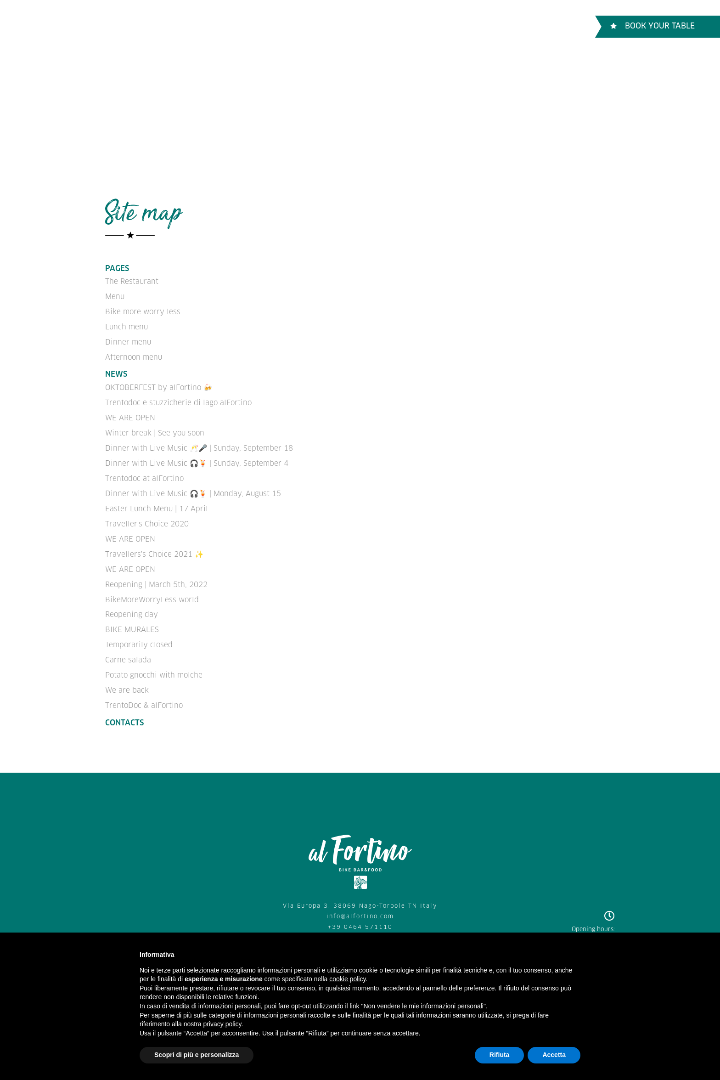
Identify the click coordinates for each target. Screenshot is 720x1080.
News (116, 372)
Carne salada (127, 649)
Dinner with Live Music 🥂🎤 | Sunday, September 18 (198, 443)
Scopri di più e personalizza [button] (196, 1054)
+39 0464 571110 (360, 913)
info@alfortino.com (360, 903)
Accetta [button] (554, 1054)
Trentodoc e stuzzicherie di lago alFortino (178, 399)
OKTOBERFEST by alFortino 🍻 (158, 385)
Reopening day (131, 605)
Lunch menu (126, 325)
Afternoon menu (133, 354)
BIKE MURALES (131, 619)
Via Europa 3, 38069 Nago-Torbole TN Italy (360, 893)
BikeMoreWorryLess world (151, 590)
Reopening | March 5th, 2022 (156, 575)
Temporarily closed (139, 634)
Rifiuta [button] (499, 1054)
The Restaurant (150, 26)
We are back (127, 678)
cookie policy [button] (347, 979)
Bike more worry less (276, 26)
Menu (207, 26)
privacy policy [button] (222, 1024)
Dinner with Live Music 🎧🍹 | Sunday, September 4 (196, 458)
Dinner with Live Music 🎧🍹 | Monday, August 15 (192, 487)
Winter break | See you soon (154, 428)
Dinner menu (127, 340)
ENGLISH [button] (547, 25)
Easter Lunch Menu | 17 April (156, 502)
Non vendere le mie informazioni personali (423, 1006)
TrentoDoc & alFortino (143, 693)
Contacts (353, 26)
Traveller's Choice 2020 (146, 517)
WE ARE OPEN (130, 414)
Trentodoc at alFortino (144, 472)
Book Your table (652, 26)
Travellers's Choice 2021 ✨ (154, 546)
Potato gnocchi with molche (153, 663)
